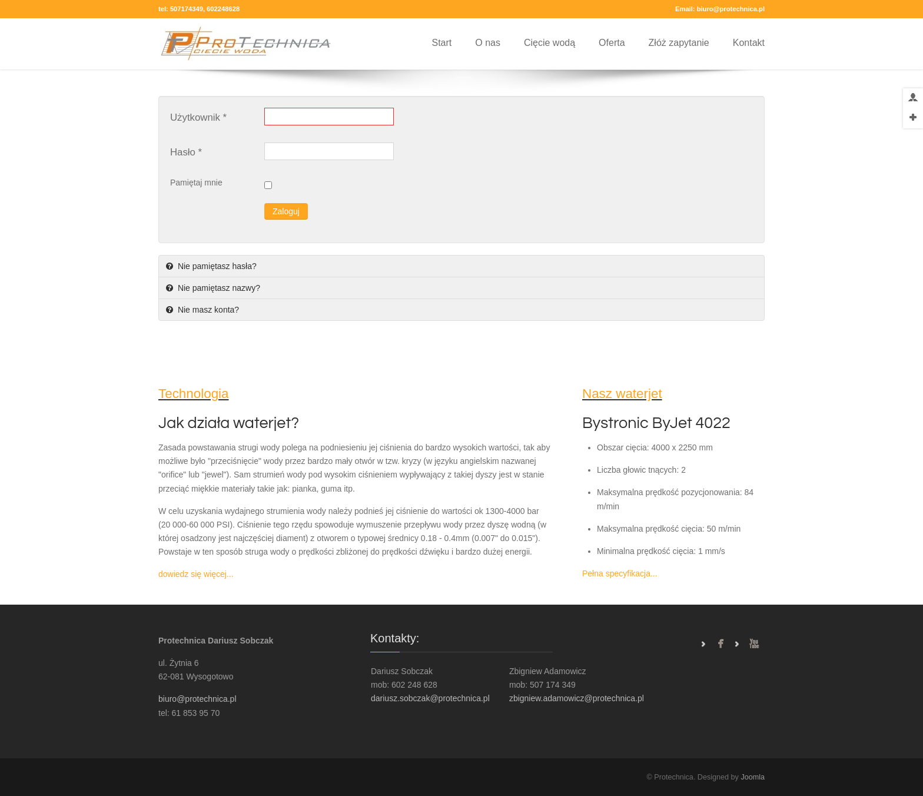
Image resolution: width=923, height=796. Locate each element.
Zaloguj (286, 211)
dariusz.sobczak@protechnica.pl (430, 698)
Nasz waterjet (622, 393)
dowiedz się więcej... (196, 574)
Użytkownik (198, 117)
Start (441, 43)
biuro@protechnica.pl (731, 8)
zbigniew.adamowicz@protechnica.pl (576, 698)
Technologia (193, 393)
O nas (487, 43)
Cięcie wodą (549, 43)
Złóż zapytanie (679, 43)
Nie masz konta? (207, 309)
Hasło (186, 152)
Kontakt (749, 43)
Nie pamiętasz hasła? (216, 266)
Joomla (753, 777)
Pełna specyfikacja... (620, 573)
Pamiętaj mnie (196, 182)
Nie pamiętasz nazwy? (217, 288)
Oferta (612, 43)
